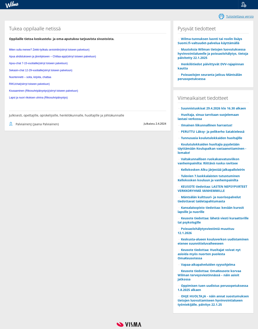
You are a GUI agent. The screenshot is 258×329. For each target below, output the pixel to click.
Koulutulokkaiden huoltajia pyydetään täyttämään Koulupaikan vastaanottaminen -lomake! (212, 148)
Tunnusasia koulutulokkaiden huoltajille (211, 138)
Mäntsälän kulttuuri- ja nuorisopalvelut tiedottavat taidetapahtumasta (209, 199)
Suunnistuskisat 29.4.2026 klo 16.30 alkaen (213, 108)
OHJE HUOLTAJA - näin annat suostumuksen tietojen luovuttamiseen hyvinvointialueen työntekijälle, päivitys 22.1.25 (213, 300)
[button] (246, 4)
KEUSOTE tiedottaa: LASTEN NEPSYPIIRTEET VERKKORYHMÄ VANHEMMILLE (212, 188)
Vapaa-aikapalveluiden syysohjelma (208, 264)
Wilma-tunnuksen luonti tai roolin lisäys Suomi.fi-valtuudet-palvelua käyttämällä (210, 41)
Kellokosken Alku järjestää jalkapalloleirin (213, 169)
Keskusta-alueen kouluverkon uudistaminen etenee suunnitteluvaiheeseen (213, 241)
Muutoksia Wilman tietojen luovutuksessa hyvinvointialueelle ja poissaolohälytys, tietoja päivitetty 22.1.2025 (213, 53)
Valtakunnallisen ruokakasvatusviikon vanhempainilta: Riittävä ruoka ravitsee (208, 161)
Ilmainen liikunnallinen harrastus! (206, 125)
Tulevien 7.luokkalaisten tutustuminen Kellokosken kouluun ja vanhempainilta (209, 178)
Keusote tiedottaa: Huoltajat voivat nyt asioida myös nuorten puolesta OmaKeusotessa (209, 254)
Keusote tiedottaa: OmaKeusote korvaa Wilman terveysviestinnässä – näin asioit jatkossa (209, 275)
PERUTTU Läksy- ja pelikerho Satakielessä (212, 131)
